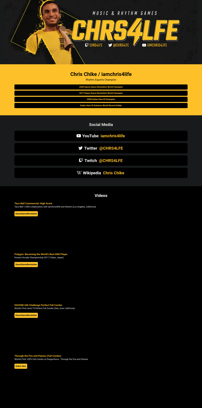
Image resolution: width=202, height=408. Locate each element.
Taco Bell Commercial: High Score (33, 203)
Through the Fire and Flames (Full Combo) (37, 355)
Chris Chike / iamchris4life (101, 74)
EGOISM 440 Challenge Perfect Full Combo (38, 305)
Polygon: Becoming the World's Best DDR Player (41, 254)
